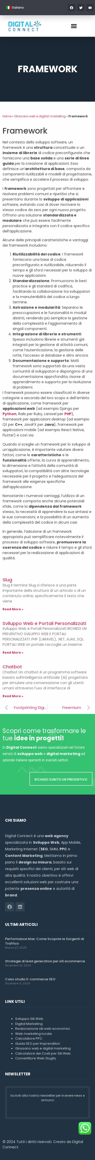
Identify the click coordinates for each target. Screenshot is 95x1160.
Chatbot (12, 667)
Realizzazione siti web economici (42, 1028)
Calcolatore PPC (28, 1038)
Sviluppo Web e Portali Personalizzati (44, 623)
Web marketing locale (33, 1033)
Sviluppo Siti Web (29, 1018)
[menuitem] (15, 7)
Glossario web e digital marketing (40, 116)
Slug (7, 580)
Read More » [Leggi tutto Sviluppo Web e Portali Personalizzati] (13, 652)
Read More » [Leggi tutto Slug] (13, 609)
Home (7, 116)
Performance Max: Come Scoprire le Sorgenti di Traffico (44, 941)
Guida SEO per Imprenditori (37, 1043)
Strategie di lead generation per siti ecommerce (45, 961)
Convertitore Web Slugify (35, 1058)
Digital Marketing (29, 1023)
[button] (74, 26)
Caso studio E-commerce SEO (30, 979)
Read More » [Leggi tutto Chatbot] (13, 696)
